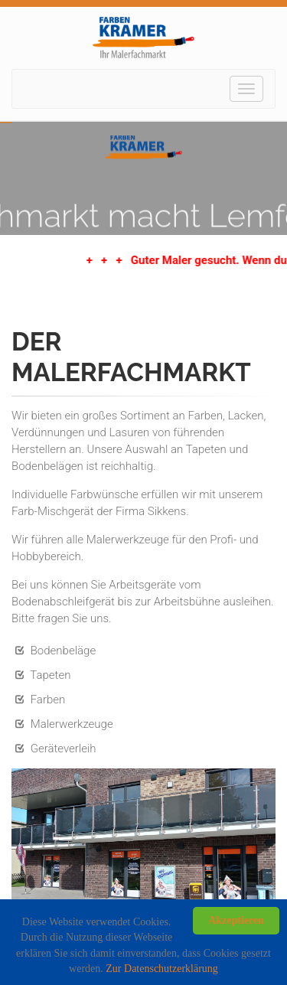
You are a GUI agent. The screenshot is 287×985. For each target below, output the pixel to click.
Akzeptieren (236, 920)
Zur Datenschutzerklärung (162, 968)
